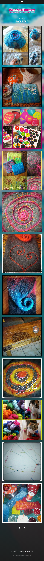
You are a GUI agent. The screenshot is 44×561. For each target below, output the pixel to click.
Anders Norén (26, 555)
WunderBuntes (25, 551)
